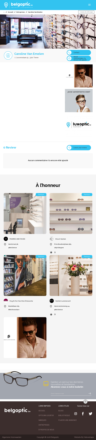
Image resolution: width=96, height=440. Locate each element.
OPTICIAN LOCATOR (46, 415)
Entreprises (20, 12)
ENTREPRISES (44, 425)
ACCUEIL (42, 411)
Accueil (10, 12)
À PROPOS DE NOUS (46, 430)
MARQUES (42, 420)
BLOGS (60, 411)
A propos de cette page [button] (86, 12)
